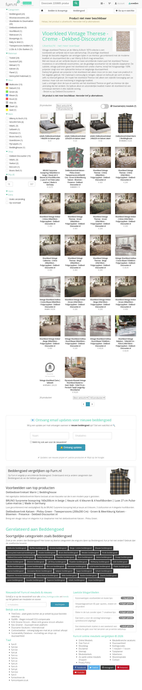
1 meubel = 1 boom (121, 648)
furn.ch (14, 663)
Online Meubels (85, 640)
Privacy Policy (84, 662)
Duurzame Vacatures (20, 627)
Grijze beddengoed (96, 580)
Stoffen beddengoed (38, 548)
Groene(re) (27, 3)
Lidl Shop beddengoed (57, 562)
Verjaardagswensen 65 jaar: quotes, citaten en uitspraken (104, 605)
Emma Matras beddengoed (47, 575)
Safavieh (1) (14, 129)
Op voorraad (15, 202)
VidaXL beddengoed (77, 580)
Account (120, 3)
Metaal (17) (14, 65)
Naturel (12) (14, 88)
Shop (9, 151)
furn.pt (14, 669)
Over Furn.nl (84, 643)
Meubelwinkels (85, 654)
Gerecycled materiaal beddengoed (21, 552)
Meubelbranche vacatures (123, 640)
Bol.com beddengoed (55, 566)
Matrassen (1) (15, 34)
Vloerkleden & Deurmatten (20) (21, 22)
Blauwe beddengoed (103, 548)
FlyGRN (14, 619)
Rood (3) (13, 99)
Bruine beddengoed (15, 562)
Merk (9, 114)
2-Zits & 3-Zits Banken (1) (20, 49)
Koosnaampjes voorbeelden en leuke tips (104, 598)
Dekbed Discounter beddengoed (20, 557)
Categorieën (12, 9)
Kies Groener (17, 625)
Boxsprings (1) (15, 38)
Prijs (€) (10, 174)
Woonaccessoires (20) (19, 17)
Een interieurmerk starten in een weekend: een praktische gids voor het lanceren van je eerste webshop (104, 627)
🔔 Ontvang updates (71, 447)
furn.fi (13, 674)
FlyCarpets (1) (15, 144)
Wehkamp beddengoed (100, 562)
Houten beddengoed (47, 552)
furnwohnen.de (18, 677)
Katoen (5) (14, 68)
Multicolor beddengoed (16, 548)
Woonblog (83, 646)
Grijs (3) (12, 102)
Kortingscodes (118, 646)
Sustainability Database (21, 633)
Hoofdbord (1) (15, 31)
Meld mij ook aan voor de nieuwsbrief (48, 442)
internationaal (38, 627)
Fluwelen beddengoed (78, 562)
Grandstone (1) (16, 140)
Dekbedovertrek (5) (18, 27)
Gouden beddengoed (34, 580)
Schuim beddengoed (103, 571)
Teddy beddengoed (45, 557)
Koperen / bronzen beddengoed (20, 575)
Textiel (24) (14, 58)
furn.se (14, 661)
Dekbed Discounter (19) (20, 156)
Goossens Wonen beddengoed (39, 571)
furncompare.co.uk (19, 680)
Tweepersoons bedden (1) (21, 45)
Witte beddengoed (69, 575)
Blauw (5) (13, 95)
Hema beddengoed (104, 557)
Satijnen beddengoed (63, 571)
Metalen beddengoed (90, 552)
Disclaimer (83, 648)
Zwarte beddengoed (108, 575)
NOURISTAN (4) (16, 122)
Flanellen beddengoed (65, 557)
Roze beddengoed (85, 557)
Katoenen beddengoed (77, 566)
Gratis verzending (17, 199)
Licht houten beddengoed (100, 566)
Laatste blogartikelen (86, 592)
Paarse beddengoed (15, 571)
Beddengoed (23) (17, 14)
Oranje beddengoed (123, 557)
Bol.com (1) (14, 167)
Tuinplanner (117, 651)
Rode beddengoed (109, 552)
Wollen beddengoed (15, 566)
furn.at (14, 652)
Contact (115, 659)
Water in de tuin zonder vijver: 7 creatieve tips (104, 612)
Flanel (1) (13, 72)
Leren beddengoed (15, 580)
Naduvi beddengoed (88, 575)
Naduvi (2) (13, 163)
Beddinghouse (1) (17, 147)
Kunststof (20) (15, 61)
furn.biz (14, 672)
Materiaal (11, 53)
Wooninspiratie (119, 657)
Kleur (9, 80)
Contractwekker (18, 630)
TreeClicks (15, 613)
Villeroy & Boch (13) (18, 118)
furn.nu (14, 655)
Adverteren (117, 654)
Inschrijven (60, 604)
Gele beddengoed (120, 562)
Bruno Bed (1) (15, 170)
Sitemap (82, 651)
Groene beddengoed (58, 548)
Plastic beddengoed (121, 566)
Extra (9, 194)
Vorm (9, 191)
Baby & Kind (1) (16, 42)
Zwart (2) (13, 106)
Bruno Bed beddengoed (68, 552)
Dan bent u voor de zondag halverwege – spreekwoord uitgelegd (104, 619)
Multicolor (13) (15, 84)
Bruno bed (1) (15, 136)
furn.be (14, 647)
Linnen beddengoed (35, 566)
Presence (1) (15, 133)
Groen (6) (13, 91)
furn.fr (14, 644)
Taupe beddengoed (84, 571)
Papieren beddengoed (56, 580)
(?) (135, 106)
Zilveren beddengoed (35, 562)
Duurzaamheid (118, 643)
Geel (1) (12, 110)
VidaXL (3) (13, 125)
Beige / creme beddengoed (81, 548)
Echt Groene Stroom (20, 622)
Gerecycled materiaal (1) (20, 76)
